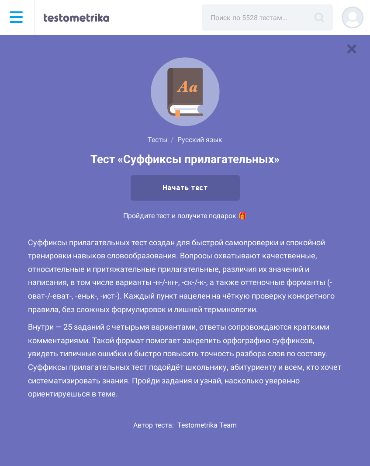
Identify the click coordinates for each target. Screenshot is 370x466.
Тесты (157, 140)
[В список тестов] (351, 49)
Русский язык (199, 140)
